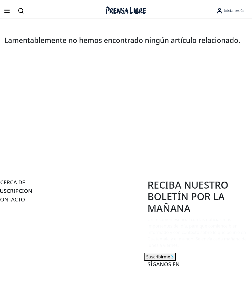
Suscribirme (160, 257)
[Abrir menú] (7, 10)
